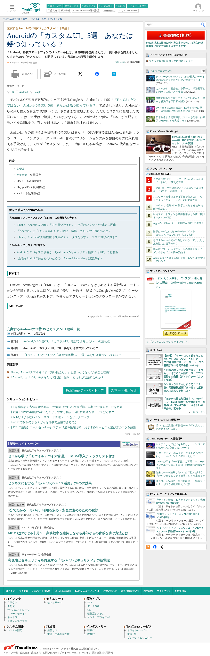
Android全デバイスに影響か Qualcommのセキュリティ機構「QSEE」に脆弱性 (67, 252)
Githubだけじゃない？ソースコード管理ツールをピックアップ (49, 417)
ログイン (10, 591)
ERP (89, 602)
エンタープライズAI (98, 617)
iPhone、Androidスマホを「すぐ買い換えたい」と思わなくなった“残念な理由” (67, 224)
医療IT (91, 630)
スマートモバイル (124, 390)
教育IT (91, 634)
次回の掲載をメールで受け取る (28, 333)
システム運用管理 (17, 621)
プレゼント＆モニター (139, 637)
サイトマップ (163, 591)
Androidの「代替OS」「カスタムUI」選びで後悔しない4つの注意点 (66, 341)
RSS (148, 547)
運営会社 (97, 652)
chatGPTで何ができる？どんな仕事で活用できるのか (43, 422)
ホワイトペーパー (137, 630)
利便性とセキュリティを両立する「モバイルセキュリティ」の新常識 (59, 560)
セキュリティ (54, 602)
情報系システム (96, 613)
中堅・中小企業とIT (58, 634)
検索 (203, 24)
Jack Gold (119, 61)
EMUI (20, 168)
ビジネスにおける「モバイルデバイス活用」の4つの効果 (50, 483)
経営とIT (52, 630)
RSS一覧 (132, 634)
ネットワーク (14, 617)
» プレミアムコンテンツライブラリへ (167, 341)
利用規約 (148, 591)
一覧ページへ (198, 412)
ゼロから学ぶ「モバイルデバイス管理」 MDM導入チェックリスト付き (61, 456)
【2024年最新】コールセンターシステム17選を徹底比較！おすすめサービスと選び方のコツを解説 (73, 427)
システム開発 (14, 630)
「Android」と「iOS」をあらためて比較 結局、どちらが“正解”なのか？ (64, 231)
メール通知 (60, 74)
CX (89, 609)
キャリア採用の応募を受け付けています (171, 60)
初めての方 (180, 591)
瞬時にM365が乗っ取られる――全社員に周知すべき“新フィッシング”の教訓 (188, 140)
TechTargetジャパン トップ (85, 390)
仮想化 (11, 606)
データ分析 (93, 606)
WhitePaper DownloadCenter (130, 444)
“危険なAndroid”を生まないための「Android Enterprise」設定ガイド (60, 258)
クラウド (12, 602)
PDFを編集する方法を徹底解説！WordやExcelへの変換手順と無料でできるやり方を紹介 (66, 407)
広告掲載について (130, 591)
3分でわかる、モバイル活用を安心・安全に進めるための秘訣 (53, 510)
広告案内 (36, 652)
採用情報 (108, 652)
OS (12, 92)
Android (23, 92)
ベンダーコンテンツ (161, 70)
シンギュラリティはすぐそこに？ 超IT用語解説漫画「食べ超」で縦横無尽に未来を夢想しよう (183, 387)
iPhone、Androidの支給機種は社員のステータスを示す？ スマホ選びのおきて (67, 237)
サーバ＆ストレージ (18, 609)
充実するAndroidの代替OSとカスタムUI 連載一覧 (43, 329)
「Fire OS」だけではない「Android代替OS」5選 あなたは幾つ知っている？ (72, 354)
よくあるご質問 (63, 591)
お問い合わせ (110, 591)
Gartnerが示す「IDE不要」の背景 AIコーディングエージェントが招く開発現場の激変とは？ (180, 465)
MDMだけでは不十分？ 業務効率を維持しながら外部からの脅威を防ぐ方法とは (68, 533)
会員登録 (23, 591)
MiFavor (22, 174)
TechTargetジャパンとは (87, 591)
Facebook (154, 547)
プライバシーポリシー (71, 652)
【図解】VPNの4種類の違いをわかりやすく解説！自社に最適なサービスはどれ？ (62, 412)
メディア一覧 (10, 652)
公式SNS (24, 652)
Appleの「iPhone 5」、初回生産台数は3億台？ (178, 223)
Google (37, 92)
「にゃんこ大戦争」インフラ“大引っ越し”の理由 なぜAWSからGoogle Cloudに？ (178, 282)
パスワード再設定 (41, 591)
